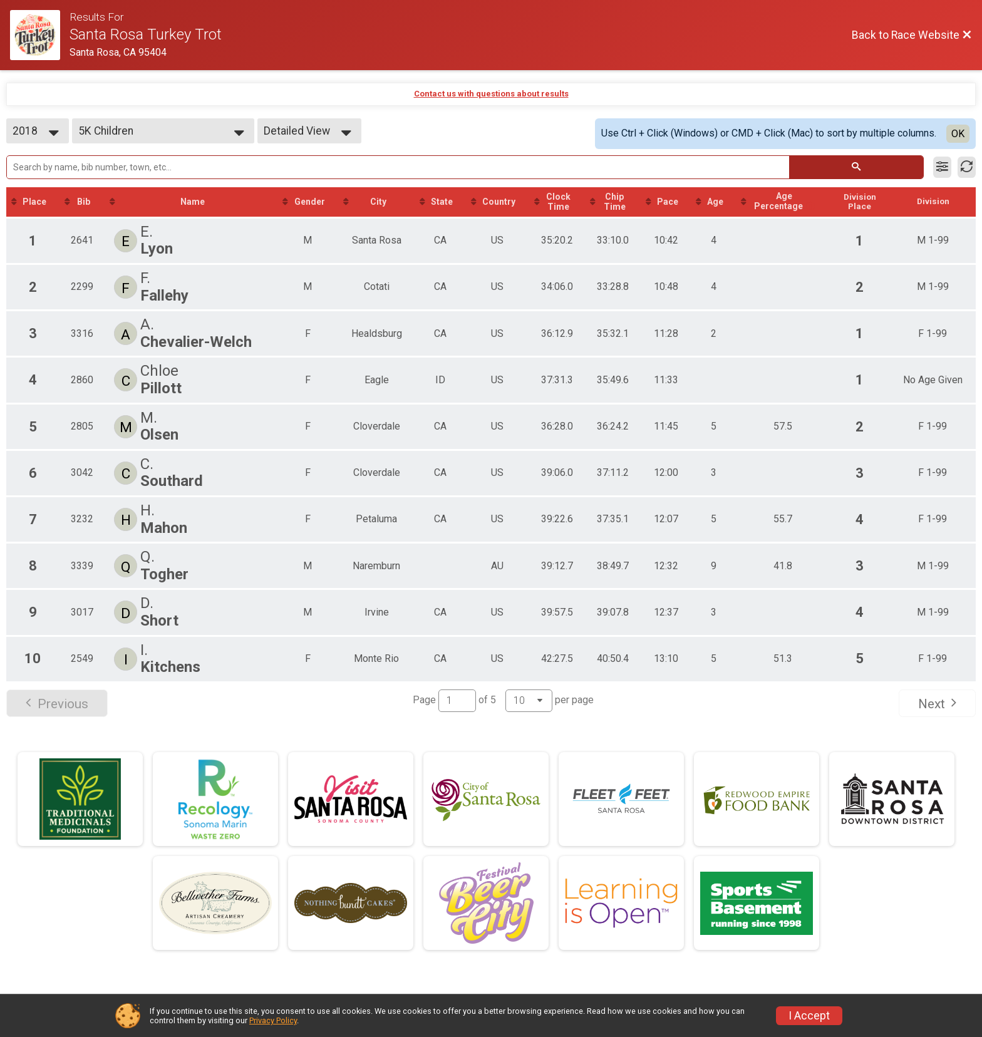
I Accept (809, 1015)
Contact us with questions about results (491, 93)
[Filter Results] (942, 167)
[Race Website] (40, 35)
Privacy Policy (273, 1020)
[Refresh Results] (967, 167)
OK (957, 134)
